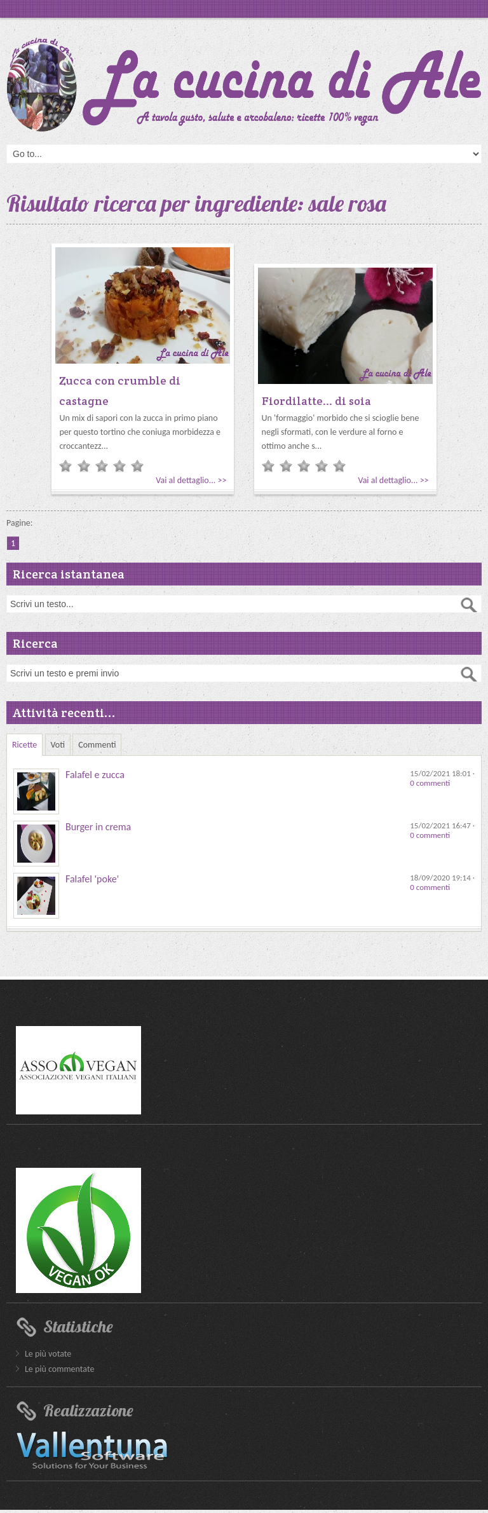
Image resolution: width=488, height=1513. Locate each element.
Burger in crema (98, 827)
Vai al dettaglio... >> (191, 480)
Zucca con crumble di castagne (119, 390)
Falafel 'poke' (92, 879)
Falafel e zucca (95, 775)
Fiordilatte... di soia (316, 401)
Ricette (24, 744)
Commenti (97, 744)
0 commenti (430, 783)
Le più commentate (59, 1369)
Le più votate (48, 1353)
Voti (58, 744)
